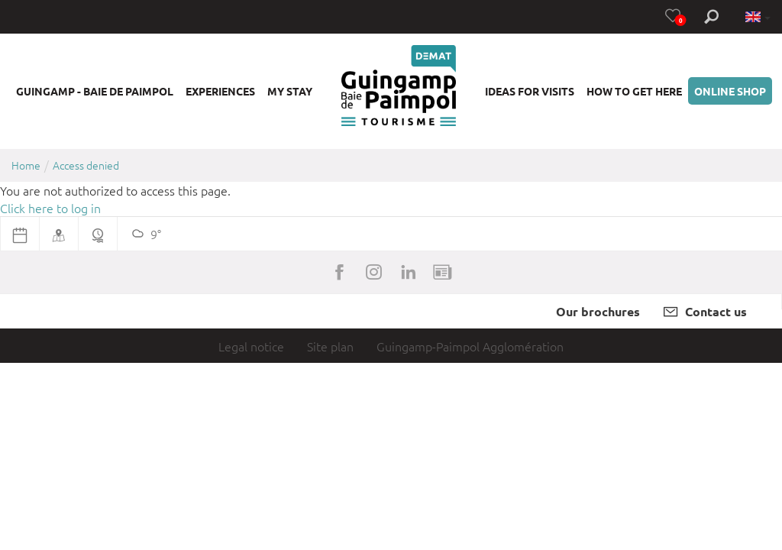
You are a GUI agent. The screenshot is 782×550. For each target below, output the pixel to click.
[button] (94, 91)
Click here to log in (50, 207)
